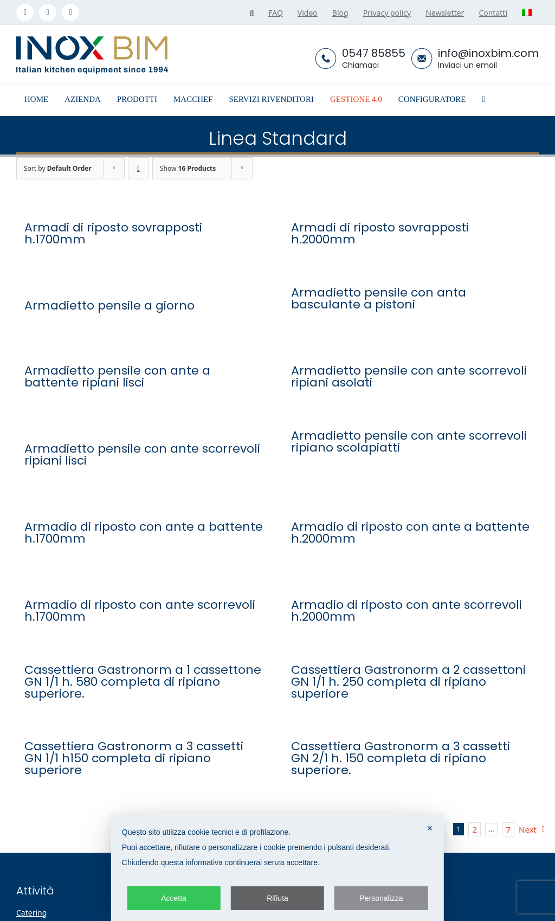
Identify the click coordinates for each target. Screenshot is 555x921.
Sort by (58, 168)
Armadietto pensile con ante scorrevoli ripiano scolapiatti (409, 442)
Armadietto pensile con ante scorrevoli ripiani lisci (142, 455)
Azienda (390, 912)
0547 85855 (373, 53)
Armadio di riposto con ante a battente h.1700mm (143, 533)
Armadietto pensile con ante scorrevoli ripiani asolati (409, 377)
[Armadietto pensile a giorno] (144, 282)
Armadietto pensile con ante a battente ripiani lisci (117, 377)
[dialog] (277, 867)
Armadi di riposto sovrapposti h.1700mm (113, 234)
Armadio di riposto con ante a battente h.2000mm (410, 533)
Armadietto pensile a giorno (109, 306)
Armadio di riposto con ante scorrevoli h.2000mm (406, 611)
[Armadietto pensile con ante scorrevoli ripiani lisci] (144, 425)
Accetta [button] (173, 898)
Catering (31, 912)
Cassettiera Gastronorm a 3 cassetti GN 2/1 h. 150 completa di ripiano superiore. (400, 758)
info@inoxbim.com (488, 53)
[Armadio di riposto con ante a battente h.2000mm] (411, 503)
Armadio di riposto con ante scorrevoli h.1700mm (139, 611)
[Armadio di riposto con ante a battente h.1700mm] (144, 503)
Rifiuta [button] (277, 898)
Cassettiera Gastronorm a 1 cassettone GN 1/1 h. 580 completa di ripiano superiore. (142, 682)
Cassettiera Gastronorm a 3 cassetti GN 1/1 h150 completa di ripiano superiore (133, 758)
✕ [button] (430, 828)
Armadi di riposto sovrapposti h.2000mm (380, 234)
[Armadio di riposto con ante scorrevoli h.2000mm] (411, 581)
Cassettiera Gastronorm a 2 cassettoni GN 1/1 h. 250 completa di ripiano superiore (408, 682)
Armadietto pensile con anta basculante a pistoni (378, 299)
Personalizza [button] (381, 898)
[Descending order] (138, 168)
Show (188, 168)
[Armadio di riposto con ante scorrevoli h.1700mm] (144, 581)
